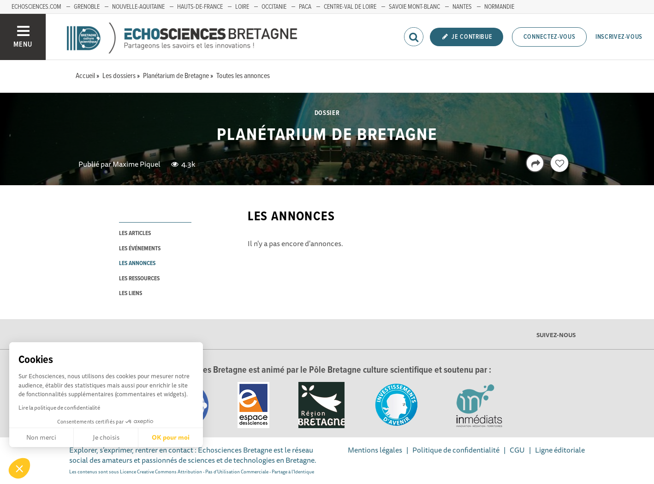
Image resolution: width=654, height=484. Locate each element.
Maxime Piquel (137, 164)
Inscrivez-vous (618, 37)
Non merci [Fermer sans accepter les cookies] (41, 437)
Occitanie (274, 7)
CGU (517, 450)
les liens (130, 293)
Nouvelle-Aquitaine (138, 7)
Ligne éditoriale (560, 450)
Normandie (499, 7)
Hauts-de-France (200, 7)
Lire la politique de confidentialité (59, 407)
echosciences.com (36, 7)
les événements (140, 249)
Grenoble (87, 7)
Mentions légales (375, 450)
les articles (135, 233)
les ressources (139, 279)
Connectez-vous (549, 37)
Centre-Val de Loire (350, 7)
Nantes (462, 7)
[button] (19, 468)
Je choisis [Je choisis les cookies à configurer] (106, 437)
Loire (242, 7)
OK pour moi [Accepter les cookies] (171, 437)
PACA (305, 7)
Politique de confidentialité (455, 450)
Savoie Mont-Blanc (414, 7)
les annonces (137, 263)
